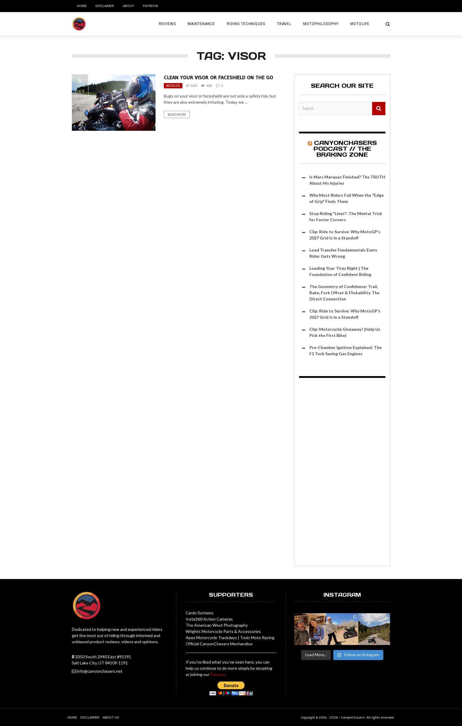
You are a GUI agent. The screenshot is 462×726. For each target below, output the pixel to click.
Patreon (150, 6)
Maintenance (201, 24)
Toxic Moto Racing (257, 637)
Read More (177, 114)
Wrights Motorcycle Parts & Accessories (223, 631)
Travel (284, 24)
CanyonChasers (353, 717)
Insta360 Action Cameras (209, 618)
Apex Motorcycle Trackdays (211, 637)
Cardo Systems (200, 612)
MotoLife (359, 24)
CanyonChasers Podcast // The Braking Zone (345, 148)
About (128, 6)
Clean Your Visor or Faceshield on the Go (218, 77)
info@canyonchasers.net (100, 671)
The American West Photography (217, 625)
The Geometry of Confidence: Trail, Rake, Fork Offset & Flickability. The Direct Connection (344, 292)
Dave (193, 86)
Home (82, 6)
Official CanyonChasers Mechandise (219, 643)
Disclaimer (104, 6)
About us (111, 717)
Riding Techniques (246, 24)
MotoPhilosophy (321, 24)
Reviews (167, 24)
